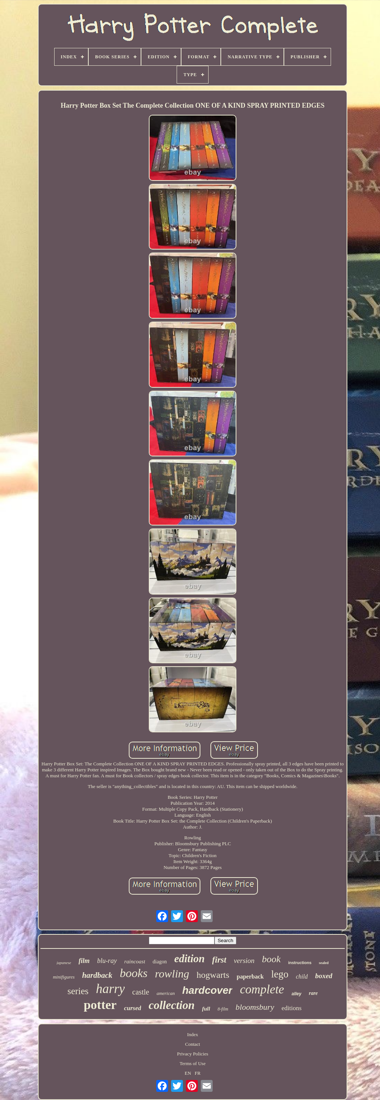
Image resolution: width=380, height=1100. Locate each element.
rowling (172, 973)
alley (297, 993)
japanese (64, 962)
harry (110, 989)
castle (140, 992)
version (244, 960)
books (134, 973)
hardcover (207, 990)
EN (188, 1073)
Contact (192, 1044)
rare (313, 993)
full (206, 1009)
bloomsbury (255, 1007)
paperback (250, 976)
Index (192, 1034)
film (84, 960)
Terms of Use (193, 1063)
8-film (222, 1009)
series (78, 991)
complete (262, 989)
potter (100, 1005)
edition (189, 958)
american (166, 993)
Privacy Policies (192, 1054)
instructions (299, 962)
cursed (132, 1008)
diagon (160, 961)
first (219, 959)
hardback (97, 975)
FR (198, 1073)
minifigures (64, 977)
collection (171, 1005)
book (271, 959)
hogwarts (213, 975)
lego (280, 974)
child (302, 976)
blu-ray (107, 960)
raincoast (134, 961)
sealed (323, 963)
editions (292, 1008)
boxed (323, 976)
